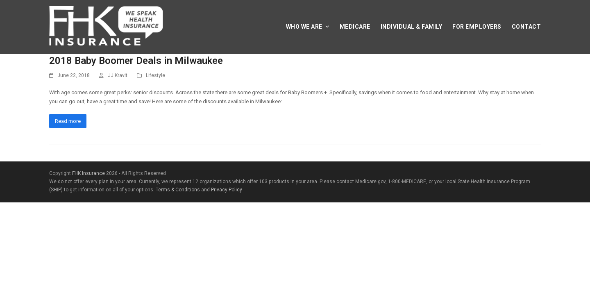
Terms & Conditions (178, 190)
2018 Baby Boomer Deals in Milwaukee (136, 60)
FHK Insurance (88, 173)
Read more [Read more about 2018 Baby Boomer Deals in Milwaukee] (68, 121)
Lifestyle (155, 75)
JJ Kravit (117, 75)
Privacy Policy (226, 190)
